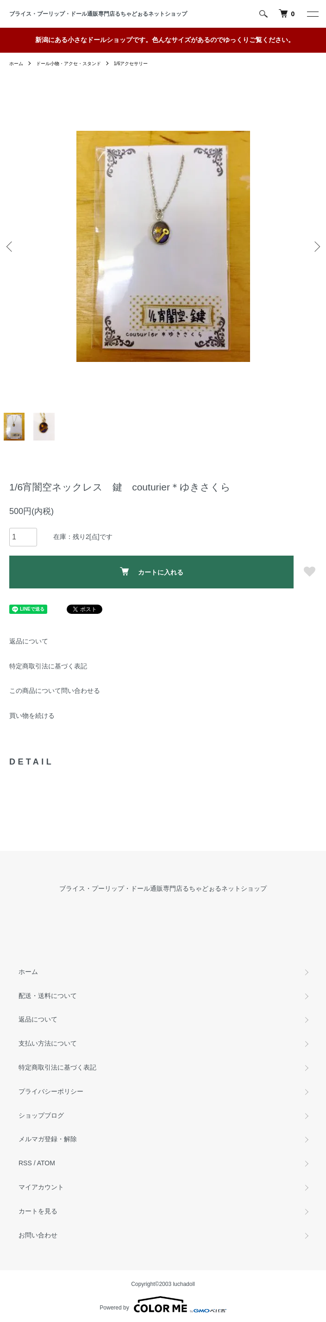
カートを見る (38, 1211)
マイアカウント (41, 1187)
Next (315, 246)
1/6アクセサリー (131, 63)
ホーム (16, 63)
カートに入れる (151, 571)
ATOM (46, 1163)
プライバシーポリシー (51, 1091)
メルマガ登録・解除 (48, 1139)
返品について (28, 641)
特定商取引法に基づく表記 (48, 666)
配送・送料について (48, 995)
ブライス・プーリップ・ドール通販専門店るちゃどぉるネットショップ (101, 14)
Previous (10, 246)
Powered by (163, 1304)
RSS (25, 1163)
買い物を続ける (32, 715)
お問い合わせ (38, 1235)
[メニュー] (312, 14)
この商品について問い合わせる (54, 690)
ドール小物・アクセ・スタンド (68, 63)
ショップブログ (41, 1115)
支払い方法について (48, 1043)
